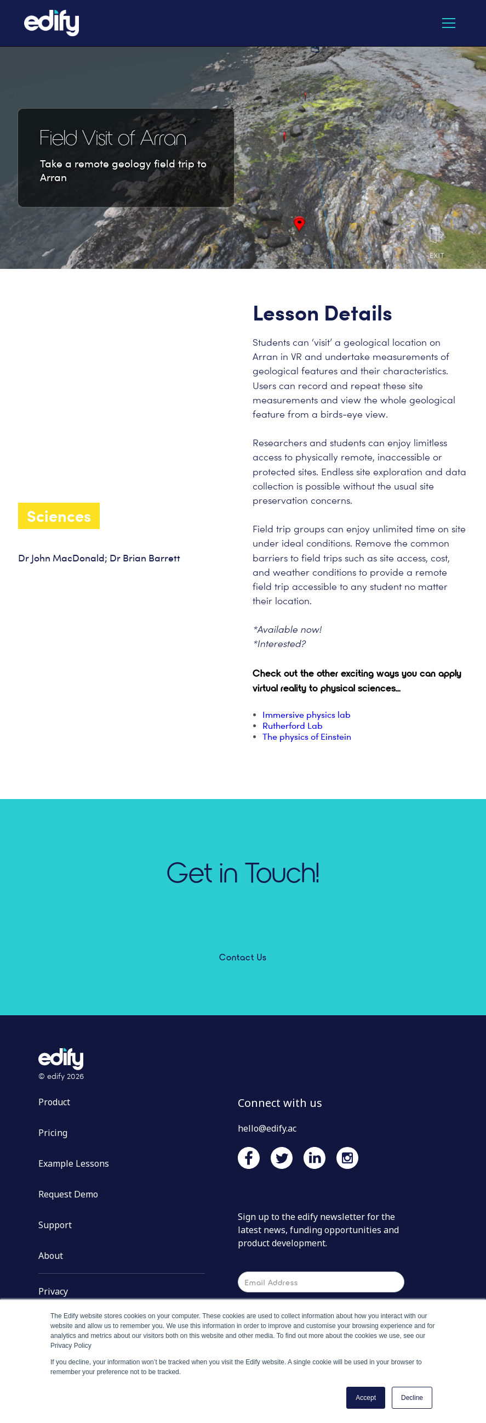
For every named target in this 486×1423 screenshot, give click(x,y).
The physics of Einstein (306, 737)
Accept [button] (366, 1398)
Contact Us (243, 957)
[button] (449, 23)
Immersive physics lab (306, 715)
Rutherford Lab (292, 726)
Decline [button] (412, 1398)
